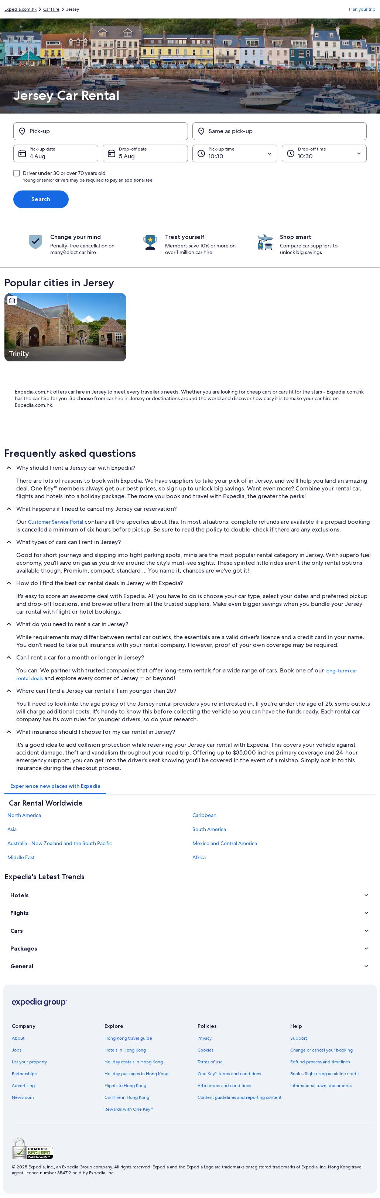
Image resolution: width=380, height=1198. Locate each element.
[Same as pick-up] (279, 131)
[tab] (55, 786)
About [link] (18, 1038)
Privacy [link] (205, 1038)
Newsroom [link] (23, 1097)
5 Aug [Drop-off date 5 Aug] (127, 156)
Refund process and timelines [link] (320, 1062)
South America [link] (209, 829)
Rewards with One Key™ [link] (129, 1109)
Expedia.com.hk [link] (20, 9)
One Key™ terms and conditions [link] (229, 1074)
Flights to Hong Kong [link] (125, 1086)
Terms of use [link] (210, 1062)
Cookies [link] (205, 1050)
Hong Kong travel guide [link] (128, 1038)
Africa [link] (199, 857)
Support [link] (298, 1038)
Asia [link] (12, 829)
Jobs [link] (16, 1050)
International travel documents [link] (321, 1086)
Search (40, 199)
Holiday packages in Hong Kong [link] (136, 1074)
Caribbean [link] (204, 815)
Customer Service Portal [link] (55, 522)
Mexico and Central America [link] (224, 843)
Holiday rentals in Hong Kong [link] (134, 1062)
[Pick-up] (100, 131)
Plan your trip (362, 9)
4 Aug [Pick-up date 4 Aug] (37, 156)
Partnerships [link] (24, 1074)
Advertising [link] (23, 1086)
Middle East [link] (21, 857)
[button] (190, 895)
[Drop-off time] (324, 153)
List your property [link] (29, 1062)
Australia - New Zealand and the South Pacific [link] (59, 843)
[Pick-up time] (234, 153)
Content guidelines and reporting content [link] (239, 1097)
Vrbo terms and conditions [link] (224, 1086)
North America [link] (24, 815)
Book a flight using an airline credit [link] (324, 1074)
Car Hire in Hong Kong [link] (127, 1097)
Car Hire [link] (51, 9)
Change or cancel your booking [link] (321, 1050)
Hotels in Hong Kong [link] (125, 1050)
